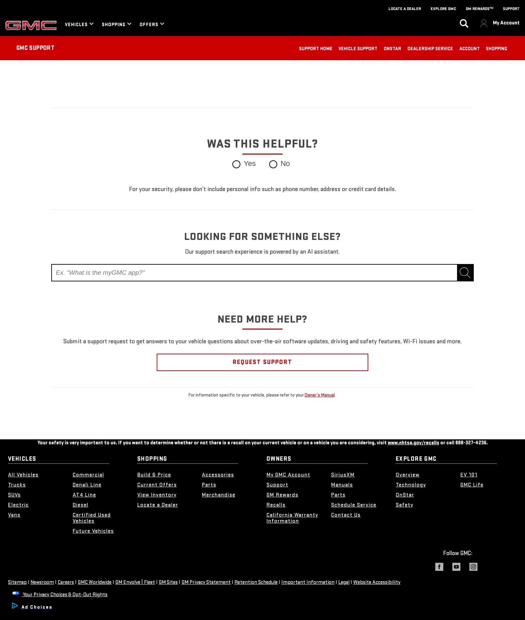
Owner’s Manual (320, 395)
